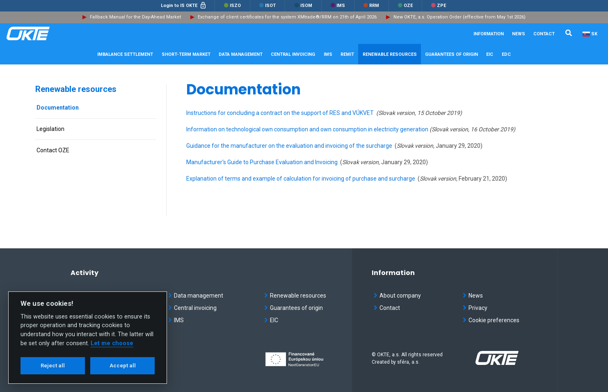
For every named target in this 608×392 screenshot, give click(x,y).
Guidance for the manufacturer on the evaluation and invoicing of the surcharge (289, 145)
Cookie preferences (491, 320)
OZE (405, 5)
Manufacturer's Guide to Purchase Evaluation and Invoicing (262, 162)
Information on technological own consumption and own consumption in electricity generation (308, 129)
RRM (371, 5)
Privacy (475, 308)
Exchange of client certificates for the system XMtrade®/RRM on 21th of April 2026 (287, 17)
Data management (195, 295)
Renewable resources (76, 89)
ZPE (438, 5)
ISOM (303, 5)
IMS (338, 5)
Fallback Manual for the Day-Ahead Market (135, 17)
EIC (489, 54)
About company (397, 295)
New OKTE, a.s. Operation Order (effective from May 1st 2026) (459, 17)
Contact (544, 34)
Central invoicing (192, 308)
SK (594, 34)
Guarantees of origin (293, 308)
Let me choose (112, 343)
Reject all (53, 365)
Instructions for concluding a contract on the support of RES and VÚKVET (280, 113)
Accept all (123, 365)
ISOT (267, 5)
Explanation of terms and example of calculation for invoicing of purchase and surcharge (300, 178)
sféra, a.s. (408, 362)
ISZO (232, 5)
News (518, 34)
